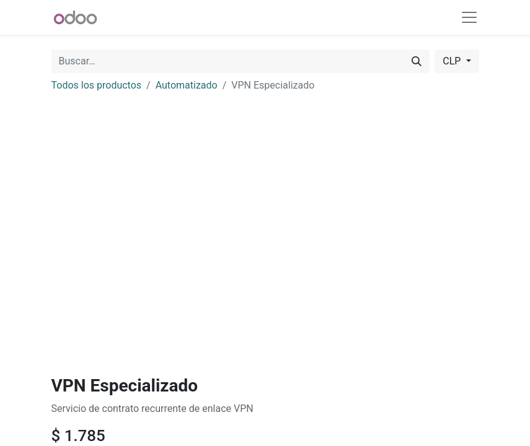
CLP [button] (453, 61)
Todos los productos (96, 85)
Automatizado (187, 85)
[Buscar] (417, 61)
